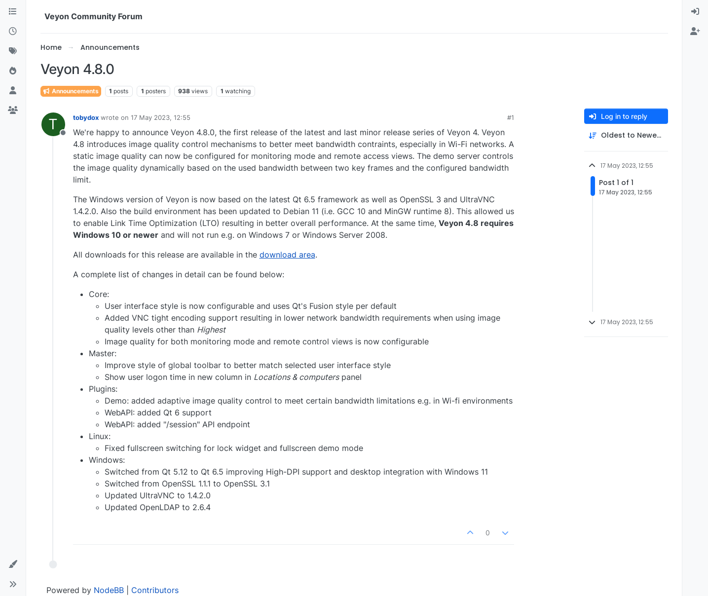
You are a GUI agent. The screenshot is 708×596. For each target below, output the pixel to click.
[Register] (695, 31)
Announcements (71, 91)
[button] (13, 564)
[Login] (695, 12)
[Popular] (13, 71)
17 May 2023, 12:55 (160, 117)
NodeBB (109, 590)
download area (287, 255)
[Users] (13, 91)
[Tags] (13, 51)
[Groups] (13, 110)
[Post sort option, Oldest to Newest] (626, 135)
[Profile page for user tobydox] (53, 124)
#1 (510, 117)
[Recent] (13, 31)
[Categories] (13, 12)
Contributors (155, 590)
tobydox (86, 117)
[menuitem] (695, 12)
